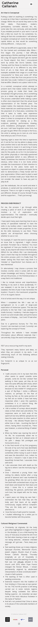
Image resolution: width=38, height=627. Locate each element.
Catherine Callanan (10, 4)
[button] (31, 4)
